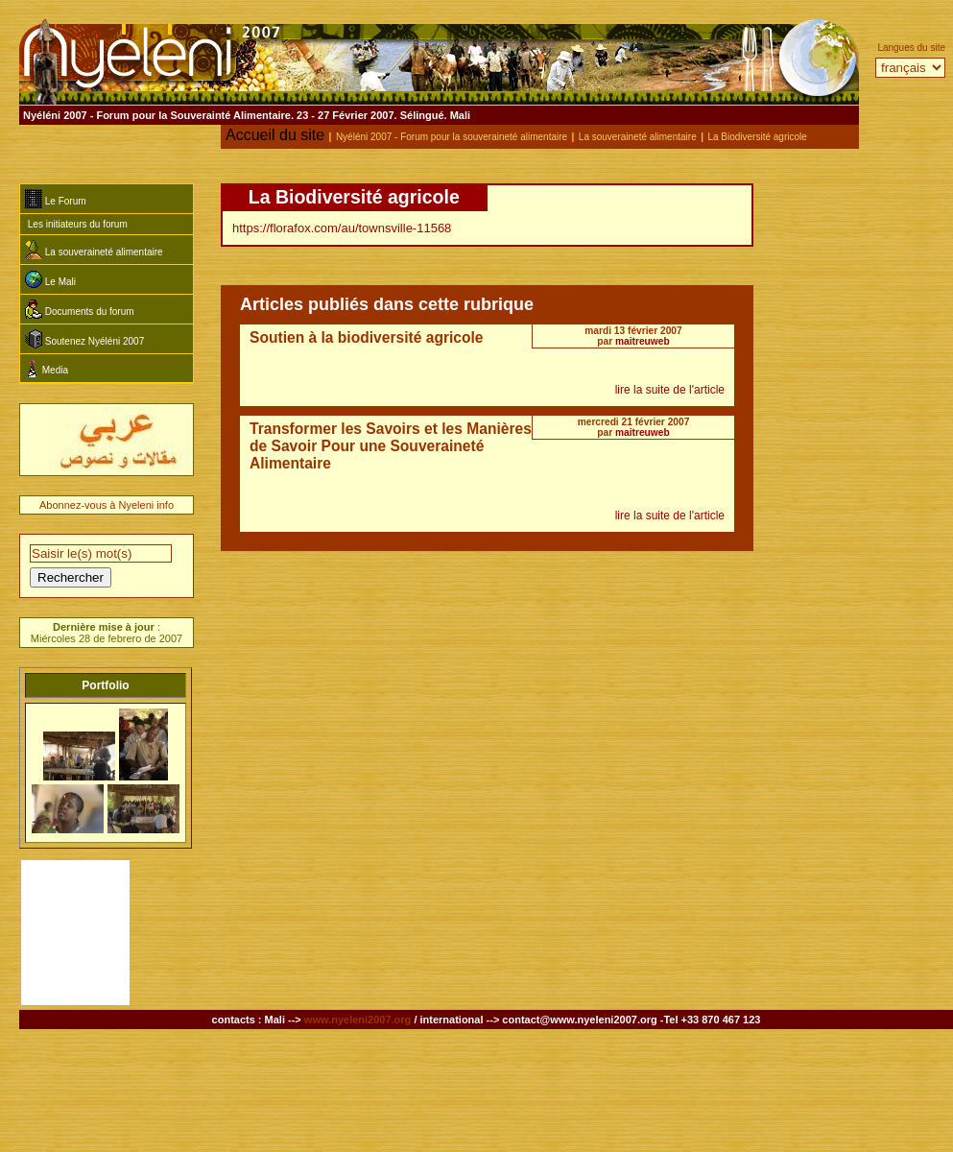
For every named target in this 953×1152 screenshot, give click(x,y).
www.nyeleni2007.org (357, 1019)
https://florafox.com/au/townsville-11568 (341, 228)
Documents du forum (79, 309)
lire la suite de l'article (670, 389)
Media (46, 368)
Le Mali (50, 279)
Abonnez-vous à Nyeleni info (106, 505)
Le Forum (55, 198)
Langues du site (911, 47)
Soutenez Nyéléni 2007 (84, 338)
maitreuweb (642, 341)
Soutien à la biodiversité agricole (367, 337)
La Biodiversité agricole (756, 137)
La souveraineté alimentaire (638, 137)
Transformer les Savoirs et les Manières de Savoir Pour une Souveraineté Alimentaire (391, 445)
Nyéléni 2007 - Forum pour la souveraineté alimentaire (451, 137)
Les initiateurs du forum (76, 224)
